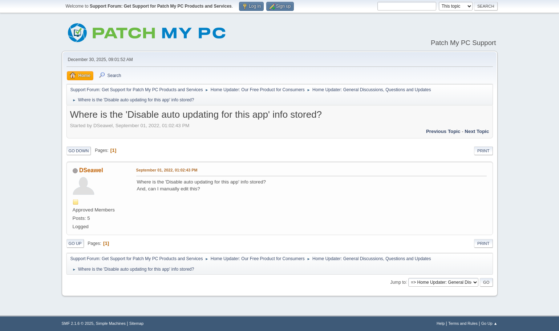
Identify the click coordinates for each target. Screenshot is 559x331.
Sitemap (136, 323)
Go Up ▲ (489, 323)
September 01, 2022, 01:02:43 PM (167, 170)
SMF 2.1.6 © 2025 (78, 323)
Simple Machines (111, 323)
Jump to (398, 281)
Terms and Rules (463, 323)
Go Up (75, 243)
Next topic (477, 131)
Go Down (79, 151)
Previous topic (443, 131)
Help (441, 323)
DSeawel (91, 170)
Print (483, 151)
